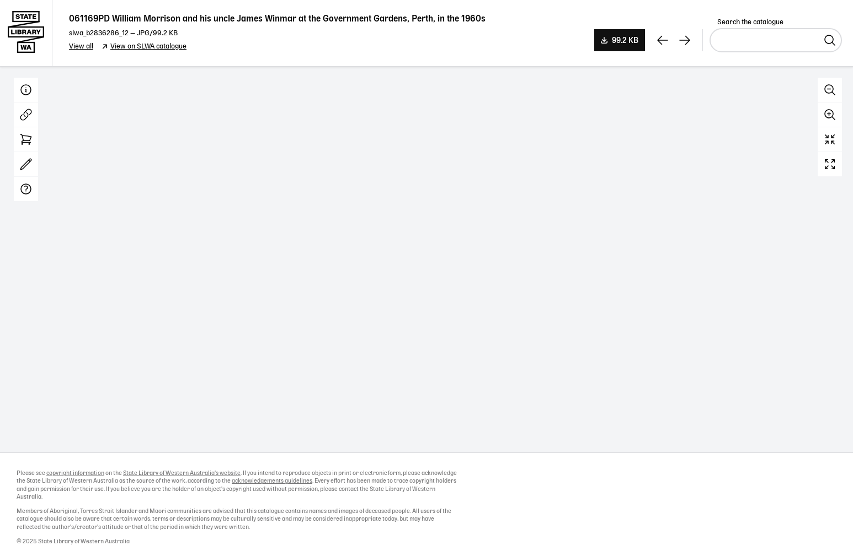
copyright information (75, 473)
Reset (830, 139)
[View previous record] (663, 40)
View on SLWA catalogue (148, 47)
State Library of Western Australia (26, 33)
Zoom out (830, 90)
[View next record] (685, 40)
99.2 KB (625, 40)
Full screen (830, 164)
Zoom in (830, 114)
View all (81, 47)
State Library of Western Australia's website (182, 473)
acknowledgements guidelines (272, 481)
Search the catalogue (750, 22)
